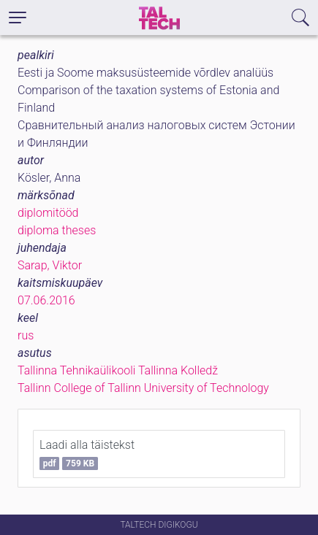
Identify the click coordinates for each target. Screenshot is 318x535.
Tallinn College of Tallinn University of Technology (143, 388)
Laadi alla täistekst (87, 454)
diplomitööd (48, 213)
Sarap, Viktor (50, 265)
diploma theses (57, 230)
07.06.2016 (46, 300)
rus (26, 335)
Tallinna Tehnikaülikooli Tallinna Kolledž (118, 370)
